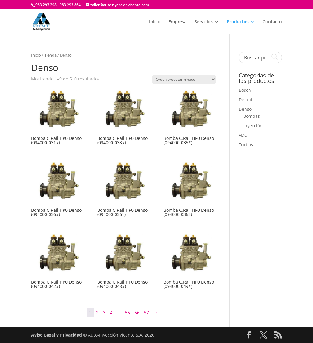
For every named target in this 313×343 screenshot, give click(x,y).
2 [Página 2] (97, 312)
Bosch (245, 90)
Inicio (154, 22)
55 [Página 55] (127, 312)
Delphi (245, 100)
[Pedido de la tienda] (184, 79)
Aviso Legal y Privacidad (56, 335)
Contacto (272, 22)
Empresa (177, 22)
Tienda (50, 55)
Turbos (246, 144)
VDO (243, 135)
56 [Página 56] (136, 312)
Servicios (203, 22)
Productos (238, 22)
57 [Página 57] (146, 312)
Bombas (251, 116)
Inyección (253, 126)
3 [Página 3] (104, 312)
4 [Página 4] (111, 312)
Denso (245, 109)
